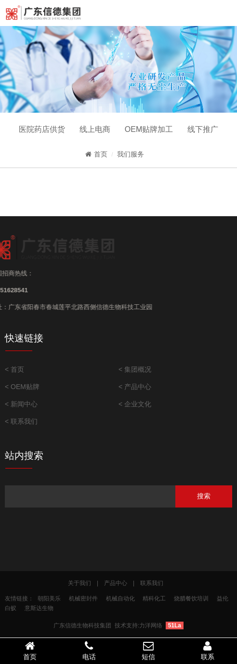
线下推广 (202, 129)
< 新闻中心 (21, 404)
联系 (207, 650)
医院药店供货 (42, 129)
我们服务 (130, 154)
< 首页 (14, 369)
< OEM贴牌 (22, 387)
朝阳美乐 (49, 598)
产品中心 (115, 583)
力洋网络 (150, 625)
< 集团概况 (134, 369)
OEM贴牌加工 (149, 129)
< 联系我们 (21, 421)
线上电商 (94, 129)
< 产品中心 (134, 387)
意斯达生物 (39, 608)
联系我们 (151, 583)
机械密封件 (83, 598)
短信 (148, 650)
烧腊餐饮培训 (191, 598)
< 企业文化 (134, 404)
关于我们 (79, 583)
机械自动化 (120, 598)
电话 (88, 650)
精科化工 (154, 598)
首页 (96, 154)
